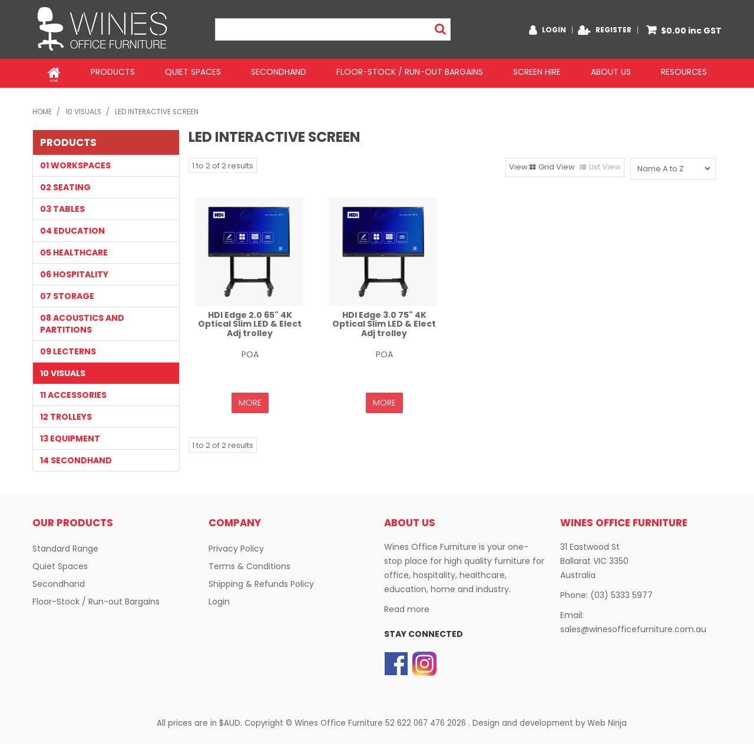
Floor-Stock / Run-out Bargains (409, 72)
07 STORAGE (67, 293)
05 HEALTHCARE (74, 249)
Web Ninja (607, 719)
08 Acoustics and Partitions (82, 321)
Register (613, 30)
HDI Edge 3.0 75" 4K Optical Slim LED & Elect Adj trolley (384, 321)
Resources (684, 72)
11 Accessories (73, 392)
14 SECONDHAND (76, 457)
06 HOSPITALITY (74, 271)
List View (605, 164)
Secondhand (278, 72)
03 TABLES (62, 206)
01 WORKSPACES (75, 162)
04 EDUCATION (72, 228)
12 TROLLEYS (66, 414)
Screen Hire (537, 72)
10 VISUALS (83, 109)
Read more (406, 606)
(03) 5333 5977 (621, 591)
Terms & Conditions (249, 563)
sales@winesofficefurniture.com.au (633, 626)
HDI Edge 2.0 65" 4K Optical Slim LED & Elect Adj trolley (250, 321)
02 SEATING (65, 184)
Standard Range (65, 545)
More (250, 400)
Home (54, 72)
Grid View (556, 164)
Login (554, 30)
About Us (611, 72)
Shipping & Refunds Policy (261, 580)
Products (113, 72)
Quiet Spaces (193, 72)
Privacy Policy (236, 545)
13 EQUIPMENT (70, 435)
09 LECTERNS (68, 348)
